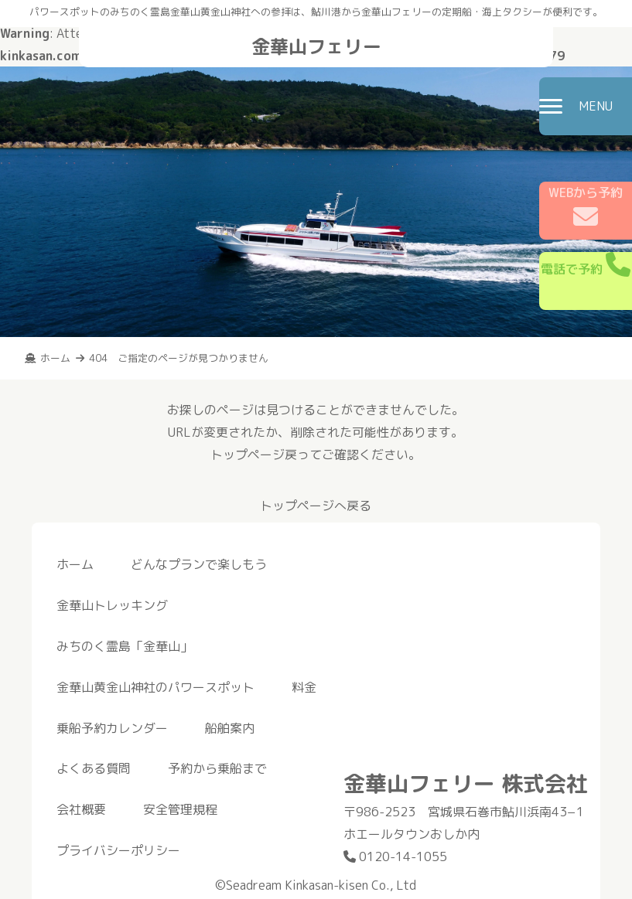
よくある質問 (93, 768)
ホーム (75, 564)
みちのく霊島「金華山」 (124, 646)
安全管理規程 (180, 809)
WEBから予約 (585, 206)
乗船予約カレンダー (112, 728)
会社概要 (81, 809)
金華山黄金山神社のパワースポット (155, 687)
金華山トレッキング (112, 605)
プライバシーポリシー (118, 850)
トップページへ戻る (315, 505)
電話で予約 (585, 265)
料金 (304, 687)
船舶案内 (230, 728)
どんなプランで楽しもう (199, 564)
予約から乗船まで (217, 768)
